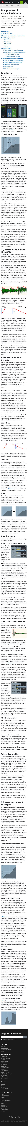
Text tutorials (15, 6)
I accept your (9, 1039)
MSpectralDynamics (6, 1049)
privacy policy (12, 1039)
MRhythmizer (4, 1070)
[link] (9, 1117)
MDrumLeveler (11, 663)
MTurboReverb (4, 1078)
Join (25, 1037)
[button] (18, 2)
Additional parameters (8, 38)
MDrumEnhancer (5, 1067)
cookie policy (15, 1121)
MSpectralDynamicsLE (6, 1073)
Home (2, 6)
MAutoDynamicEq (5, 1058)
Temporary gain (9, 66)
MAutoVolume (4, 1061)
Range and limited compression (13, 62)
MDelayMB (3, 1046)
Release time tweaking (14, 56)
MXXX (2, 1051)
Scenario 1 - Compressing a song (14, 50)
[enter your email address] (12, 1037)
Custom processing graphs (12, 69)
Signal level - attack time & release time (13, 36)
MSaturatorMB (4, 1048)
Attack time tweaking (13, 54)
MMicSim (3, 1069)
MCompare (3, 1066)
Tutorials (8, 6)
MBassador (3, 1063)
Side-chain (8, 40)
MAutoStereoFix (5, 1059)
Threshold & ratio (7, 33)
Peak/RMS (8, 44)
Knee (6, 46)
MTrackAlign (4, 1075)
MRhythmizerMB (5, 1072)
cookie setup (22, 1121)
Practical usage (6, 48)
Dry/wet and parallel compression (14, 60)
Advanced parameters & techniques (12, 58)
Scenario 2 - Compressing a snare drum (15, 52)
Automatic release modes (12, 64)
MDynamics (13, 129)
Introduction (5, 31)
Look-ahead (8, 42)
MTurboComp (4, 1076)
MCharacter (4, 1064)
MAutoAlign (4, 1056)
